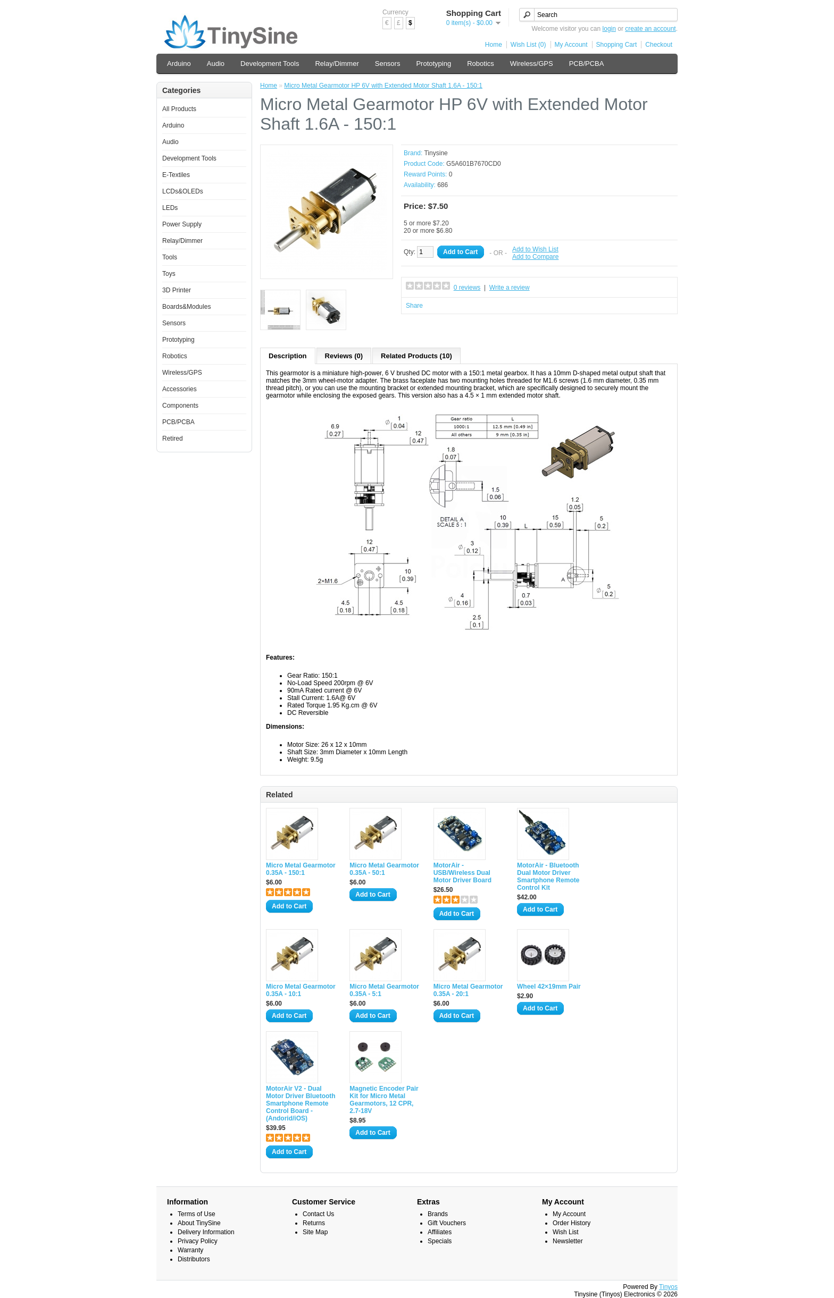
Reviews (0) (344, 356)
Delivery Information (206, 1232)
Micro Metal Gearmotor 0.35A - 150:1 (301, 869)
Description (288, 356)
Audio (215, 64)
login (609, 28)
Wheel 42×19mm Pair (549, 986)
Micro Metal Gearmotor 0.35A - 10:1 (301, 990)
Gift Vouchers (447, 1223)
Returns (314, 1223)
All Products (179, 109)
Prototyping (433, 64)
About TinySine (199, 1223)
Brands (438, 1214)
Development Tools (269, 64)
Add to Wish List (535, 249)
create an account (650, 28)
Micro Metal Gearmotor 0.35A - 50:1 (384, 869)
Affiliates (440, 1232)
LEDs (170, 208)
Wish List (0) (528, 44)
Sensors (388, 64)
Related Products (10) (416, 356)
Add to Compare (535, 256)
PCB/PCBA (586, 64)
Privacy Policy (198, 1241)
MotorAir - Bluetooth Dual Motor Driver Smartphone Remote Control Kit (548, 876)
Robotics (480, 64)
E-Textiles (176, 175)
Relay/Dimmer (336, 64)
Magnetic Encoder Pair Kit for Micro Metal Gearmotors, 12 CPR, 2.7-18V (383, 1100)
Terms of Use (196, 1214)
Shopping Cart (616, 44)
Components (180, 405)
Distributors (194, 1259)
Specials (440, 1241)
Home (493, 44)
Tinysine (435, 153)
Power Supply (182, 224)
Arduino (179, 64)
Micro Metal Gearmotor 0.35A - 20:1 (468, 990)
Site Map (315, 1232)
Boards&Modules (186, 306)
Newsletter (568, 1241)
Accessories (179, 389)
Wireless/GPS (531, 64)
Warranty (190, 1250)
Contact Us (318, 1214)
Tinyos (668, 1287)
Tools (169, 257)
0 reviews (467, 287)
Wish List (566, 1232)
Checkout (658, 44)
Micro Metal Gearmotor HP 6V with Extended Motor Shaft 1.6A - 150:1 (383, 85)
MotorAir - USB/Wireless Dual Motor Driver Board (462, 873)
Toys (169, 273)
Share (414, 305)
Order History (571, 1223)
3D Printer (176, 290)
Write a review (509, 287)
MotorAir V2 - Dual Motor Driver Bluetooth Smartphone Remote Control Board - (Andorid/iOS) (301, 1103)
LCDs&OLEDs (182, 191)
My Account (571, 44)
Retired (172, 438)
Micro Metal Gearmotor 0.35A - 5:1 (384, 990)
